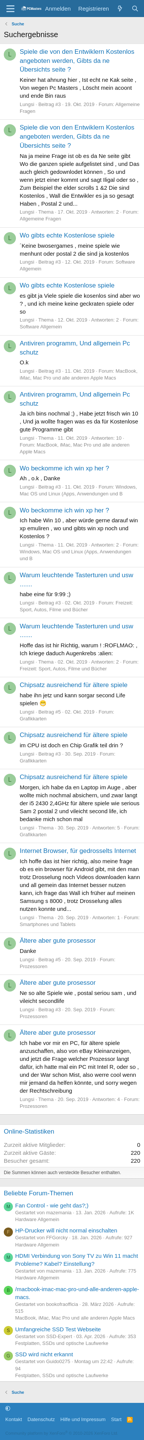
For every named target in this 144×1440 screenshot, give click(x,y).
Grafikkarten (33, 719)
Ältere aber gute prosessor (57, 940)
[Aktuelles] (120, 9)
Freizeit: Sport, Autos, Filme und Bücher (63, 669)
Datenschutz (41, 1419)
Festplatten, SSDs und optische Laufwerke (61, 1343)
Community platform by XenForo (61, 1433)
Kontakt (13, 1419)
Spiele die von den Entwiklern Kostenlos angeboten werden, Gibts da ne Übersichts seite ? (77, 60)
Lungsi (27, 104)
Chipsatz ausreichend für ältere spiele (73, 685)
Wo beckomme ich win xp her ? (64, 468)
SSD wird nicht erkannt (44, 1354)
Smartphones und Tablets (47, 924)
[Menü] (10, 8)
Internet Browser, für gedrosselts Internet (78, 850)
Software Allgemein (41, 327)
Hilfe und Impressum (82, 1419)
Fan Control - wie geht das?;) (51, 1205)
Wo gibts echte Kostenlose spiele (67, 235)
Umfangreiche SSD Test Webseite (58, 1329)
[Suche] (135, 9)
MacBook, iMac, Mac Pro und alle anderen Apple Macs (75, 1318)
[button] (8, 1408)
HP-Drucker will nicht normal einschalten (66, 1230)
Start (116, 1419)
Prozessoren (33, 966)
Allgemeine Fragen (40, 219)
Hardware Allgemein (37, 1219)
